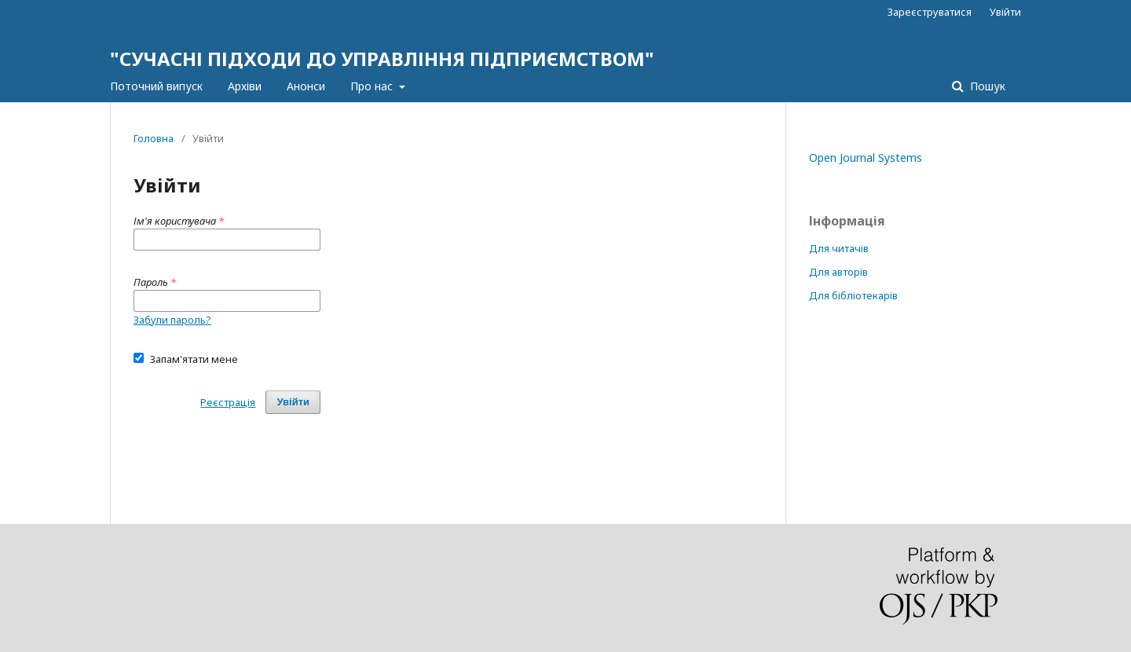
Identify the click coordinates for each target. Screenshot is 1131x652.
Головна (154, 138)
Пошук (986, 86)
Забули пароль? (172, 320)
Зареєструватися (930, 12)
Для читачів (839, 248)
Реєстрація (227, 402)
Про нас (373, 86)
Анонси (306, 86)
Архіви (245, 86)
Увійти (1005, 12)
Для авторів (838, 272)
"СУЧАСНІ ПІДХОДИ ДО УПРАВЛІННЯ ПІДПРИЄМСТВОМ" (382, 58)
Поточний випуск (156, 86)
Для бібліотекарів (853, 295)
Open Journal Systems (865, 157)
